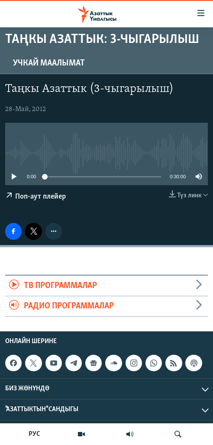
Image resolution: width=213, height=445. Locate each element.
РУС (34, 434)
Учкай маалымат (49, 63)
